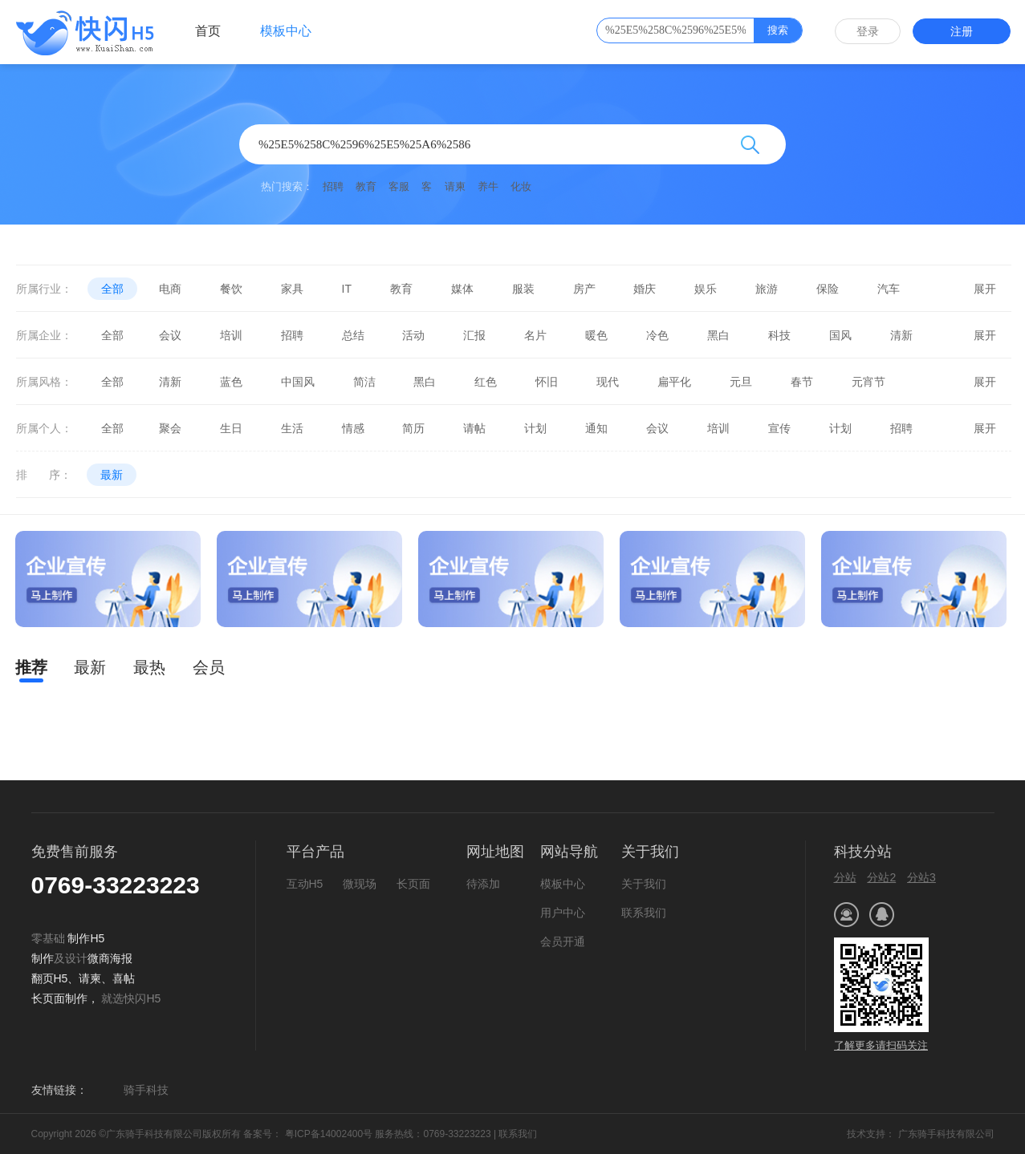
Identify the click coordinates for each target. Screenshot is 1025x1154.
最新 (111, 474)
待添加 (483, 883)
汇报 (474, 335)
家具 (292, 288)
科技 (779, 335)
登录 (867, 31)
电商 (170, 288)
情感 (353, 428)
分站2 (881, 877)
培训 (231, 335)
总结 (353, 335)
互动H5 (305, 883)
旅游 (766, 288)
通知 (596, 428)
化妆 (520, 186)
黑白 (718, 335)
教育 (366, 186)
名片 (535, 335)
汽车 (888, 288)
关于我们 (643, 883)
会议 (170, 335)
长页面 (413, 883)
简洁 (364, 381)
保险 (827, 288)
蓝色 (231, 381)
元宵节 (868, 381)
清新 (901, 335)
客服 (398, 186)
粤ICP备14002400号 (327, 1134)
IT (347, 288)
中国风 (298, 381)
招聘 (333, 186)
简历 (413, 428)
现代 (607, 381)
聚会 (170, 428)
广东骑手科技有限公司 (946, 1134)
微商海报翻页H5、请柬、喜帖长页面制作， (83, 978)
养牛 (488, 186)
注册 (961, 31)
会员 (209, 667)
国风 (840, 335)
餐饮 (231, 288)
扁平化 (674, 381)
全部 (112, 288)
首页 (208, 31)
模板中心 (285, 31)
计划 (535, 428)
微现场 (359, 883)
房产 (584, 288)
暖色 (596, 335)
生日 (231, 428)
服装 (523, 288)
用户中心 (562, 912)
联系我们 (643, 912)
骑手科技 (146, 1089)
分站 (845, 877)
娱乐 (705, 288)
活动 (413, 335)
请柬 (455, 186)
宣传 (779, 428)
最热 (149, 667)
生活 (292, 428)
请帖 (474, 428)
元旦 (741, 381)
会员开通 (562, 941)
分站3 (921, 877)
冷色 (657, 335)
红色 (485, 381)
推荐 (31, 667)
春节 (802, 381)
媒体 (462, 288)
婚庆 (644, 288)
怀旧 (546, 381)
